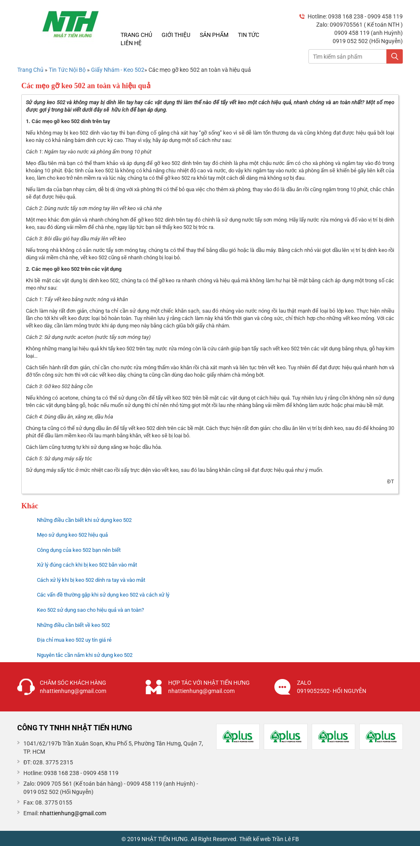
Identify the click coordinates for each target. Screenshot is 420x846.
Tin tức (248, 35)
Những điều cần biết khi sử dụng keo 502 (84, 520)
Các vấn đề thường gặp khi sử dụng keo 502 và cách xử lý (103, 595)
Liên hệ (131, 43)
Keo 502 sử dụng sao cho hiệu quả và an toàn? (90, 610)
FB (295, 839)
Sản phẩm (214, 35)
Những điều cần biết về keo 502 (73, 625)
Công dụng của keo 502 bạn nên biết (79, 550)
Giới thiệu (176, 35)
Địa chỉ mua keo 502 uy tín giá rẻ (74, 640)
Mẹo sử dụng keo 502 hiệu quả (72, 535)
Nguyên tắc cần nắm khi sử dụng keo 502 (84, 655)
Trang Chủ (30, 69)
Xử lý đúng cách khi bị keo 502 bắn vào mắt (87, 565)
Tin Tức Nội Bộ (68, 69)
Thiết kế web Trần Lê (265, 839)
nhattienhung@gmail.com (73, 813)
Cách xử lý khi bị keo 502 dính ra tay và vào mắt (91, 580)
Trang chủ (136, 35)
